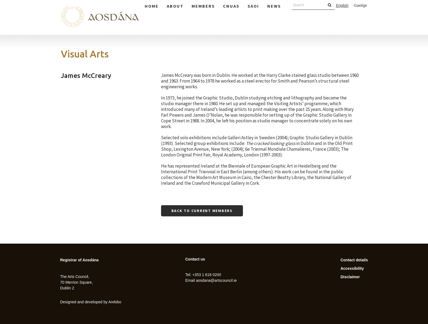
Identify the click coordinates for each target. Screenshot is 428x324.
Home (152, 6)
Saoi (253, 6)
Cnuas (231, 6)
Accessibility (352, 268)
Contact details (354, 260)
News (274, 6)
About (175, 6)
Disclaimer (350, 277)
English (342, 5)
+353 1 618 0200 (206, 274)
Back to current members (202, 210)
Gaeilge (360, 5)
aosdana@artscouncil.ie (216, 280)
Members (203, 6)
